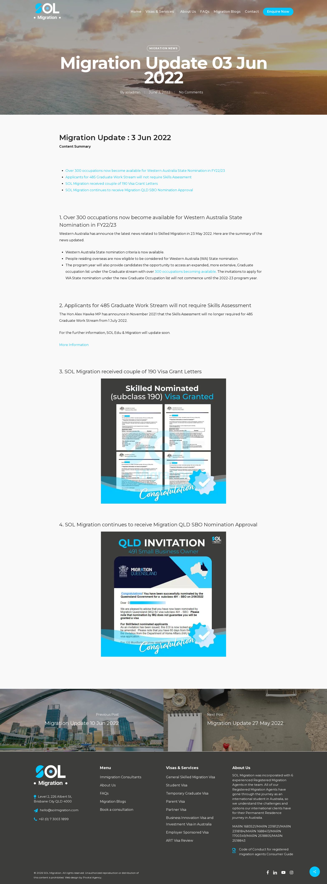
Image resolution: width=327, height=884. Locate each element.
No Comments (191, 92)
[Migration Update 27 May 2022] (245, 720)
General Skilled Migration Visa (190, 777)
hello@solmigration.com (59, 810)
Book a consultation (116, 810)
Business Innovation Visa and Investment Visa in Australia (190, 821)
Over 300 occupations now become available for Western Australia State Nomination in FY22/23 (145, 171)
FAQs (104, 793)
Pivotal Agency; (92, 877)
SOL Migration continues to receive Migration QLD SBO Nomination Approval (129, 190)
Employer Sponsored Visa (187, 832)
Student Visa (176, 785)
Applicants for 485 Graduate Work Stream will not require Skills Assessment (128, 177)
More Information (74, 345)
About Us (108, 785)
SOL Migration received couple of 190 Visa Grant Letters (111, 184)
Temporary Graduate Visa (187, 793)
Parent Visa (175, 802)
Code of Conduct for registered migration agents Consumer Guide (266, 851)
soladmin (132, 92)
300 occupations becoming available (185, 272)
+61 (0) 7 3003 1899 (54, 819)
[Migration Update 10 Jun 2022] (82, 720)
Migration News (163, 48)
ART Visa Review (179, 841)
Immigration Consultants (120, 777)
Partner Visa (176, 810)
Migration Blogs (113, 802)
